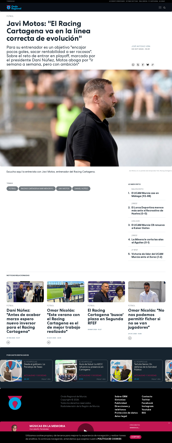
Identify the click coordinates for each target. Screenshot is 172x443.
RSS (144, 412)
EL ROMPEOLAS (30, 362)
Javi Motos (63, 188)
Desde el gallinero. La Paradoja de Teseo (34, 365)
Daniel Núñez (81, 188)
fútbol (10, 16)
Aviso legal (121, 416)
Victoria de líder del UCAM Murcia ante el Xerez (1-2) (147, 255)
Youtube (146, 409)
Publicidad (121, 403)
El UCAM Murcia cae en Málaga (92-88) (145, 195)
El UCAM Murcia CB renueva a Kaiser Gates (148, 227)
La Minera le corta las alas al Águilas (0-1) (147, 241)
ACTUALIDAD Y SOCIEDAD (35, 375)
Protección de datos (126, 412)
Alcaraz (162, 1)
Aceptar (135, 437)
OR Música (134, 428)
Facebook (147, 403)
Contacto (147, 396)
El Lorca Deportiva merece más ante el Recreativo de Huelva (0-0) (148, 210)
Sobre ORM (121, 396)
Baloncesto (137, 189)
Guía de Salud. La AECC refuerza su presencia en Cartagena (91, 367)
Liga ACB (136, 221)
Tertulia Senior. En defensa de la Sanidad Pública (145, 367)
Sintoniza (120, 399)
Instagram (148, 406)
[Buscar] (163, 7)
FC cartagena (153, 1)
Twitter (146, 399)
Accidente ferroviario (117, 1)
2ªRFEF (134, 203)
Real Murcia (143, 1)
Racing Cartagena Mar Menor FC (37, 188)
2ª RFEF (135, 250)
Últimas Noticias (132, 1)
